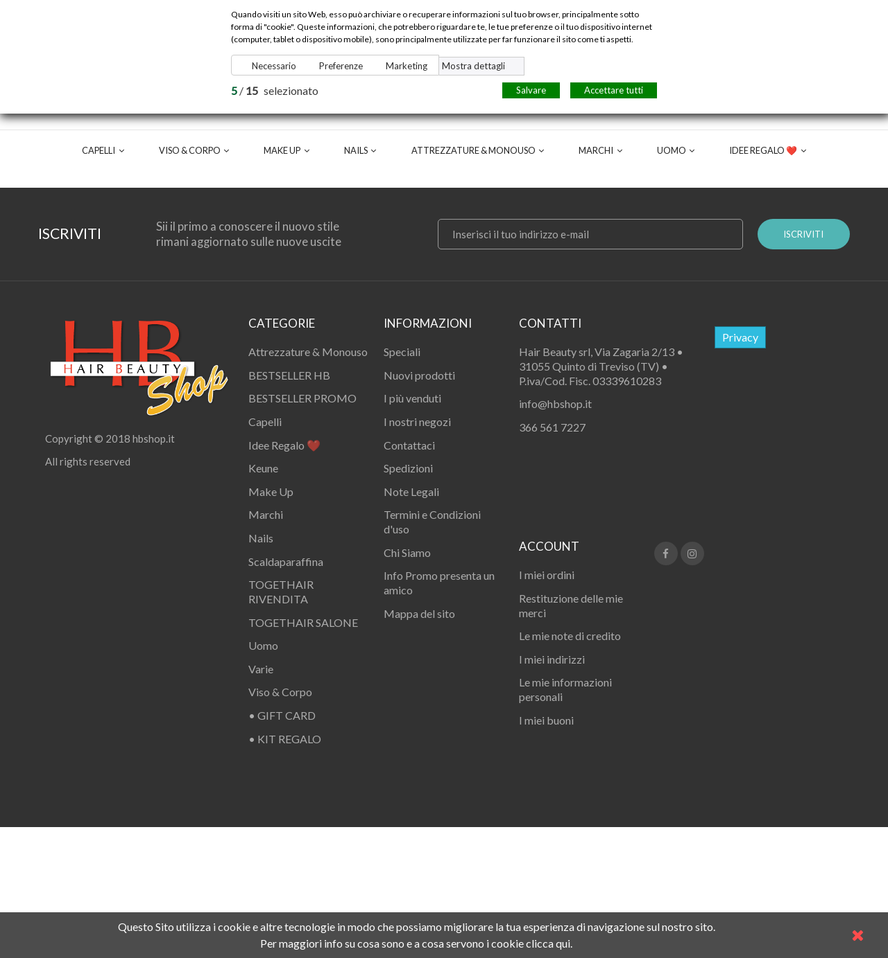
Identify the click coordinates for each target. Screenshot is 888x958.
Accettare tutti (613, 90)
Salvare (531, 90)
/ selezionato (274, 90)
